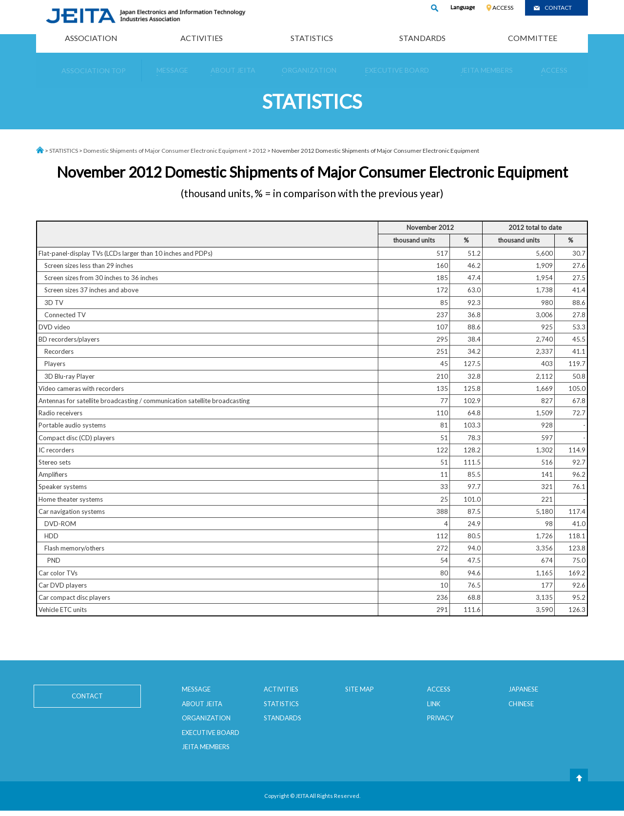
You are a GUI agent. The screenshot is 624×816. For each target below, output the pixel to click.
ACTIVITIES (201, 37)
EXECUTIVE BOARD (210, 732)
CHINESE (521, 704)
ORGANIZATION (206, 718)
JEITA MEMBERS (206, 747)
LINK (433, 704)
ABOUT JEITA (202, 704)
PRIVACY (440, 718)
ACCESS (502, 7)
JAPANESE (523, 689)
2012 (259, 150)
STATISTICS (312, 37)
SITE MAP (359, 689)
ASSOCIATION (91, 37)
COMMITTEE (532, 37)
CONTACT (558, 7)
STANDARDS (422, 37)
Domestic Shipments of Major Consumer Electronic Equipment (165, 150)
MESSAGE (196, 689)
